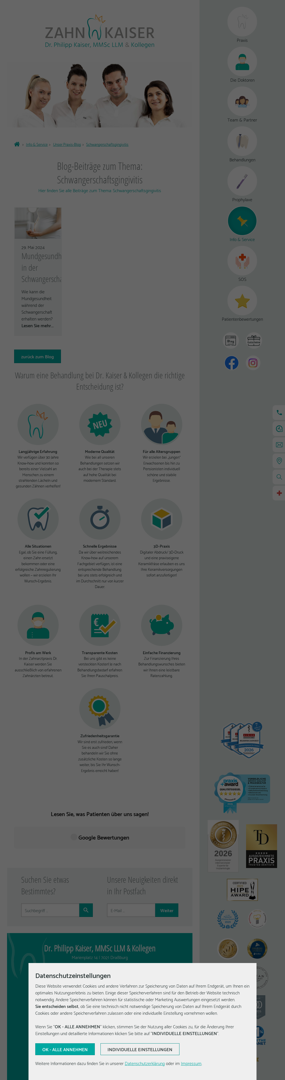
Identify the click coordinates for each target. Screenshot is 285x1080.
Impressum (191, 1063)
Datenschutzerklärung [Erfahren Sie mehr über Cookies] (145, 1063)
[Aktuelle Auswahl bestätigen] (65, 1049)
